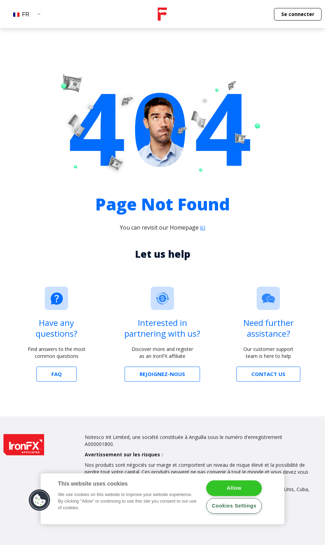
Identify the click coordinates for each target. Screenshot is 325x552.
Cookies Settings (234, 506)
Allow (234, 488)
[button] (298, 14)
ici (202, 227)
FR (21, 14)
